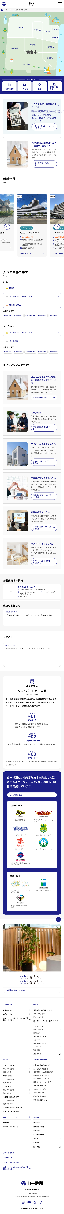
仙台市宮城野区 (30, 315)
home (2, 10)
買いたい (9, 10)
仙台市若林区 (42, 315)
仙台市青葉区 (18, 315)
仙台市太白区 (54, 315)
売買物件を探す (21, 10)
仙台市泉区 (7, 315)
